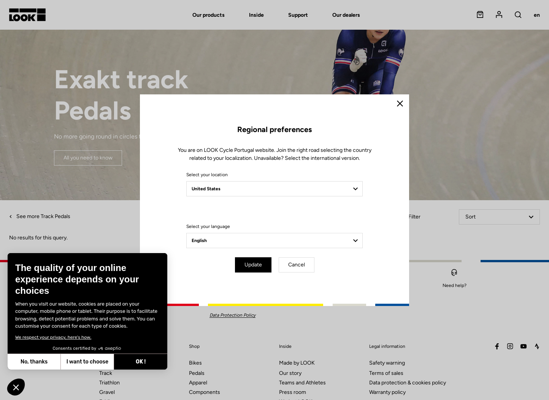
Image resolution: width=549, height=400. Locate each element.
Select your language (208, 226)
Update (253, 264)
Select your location (207, 174)
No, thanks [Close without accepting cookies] (33, 362)
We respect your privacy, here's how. (52, 337)
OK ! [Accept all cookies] (140, 362)
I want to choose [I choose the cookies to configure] (86, 362)
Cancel (296, 264)
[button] (16, 387)
